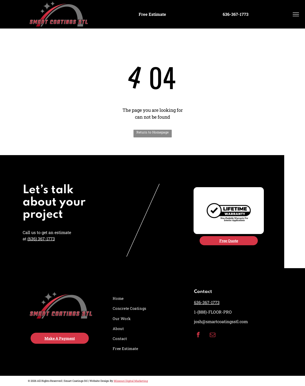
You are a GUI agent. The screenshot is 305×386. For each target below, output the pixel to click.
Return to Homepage (152, 132)
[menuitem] (130, 299)
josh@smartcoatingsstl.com (221, 321)
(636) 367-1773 (41, 238)
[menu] (295, 14)
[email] (212, 335)
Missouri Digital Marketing (131, 381)
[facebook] (198, 335)
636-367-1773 (207, 302)
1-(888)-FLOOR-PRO (213, 312)
